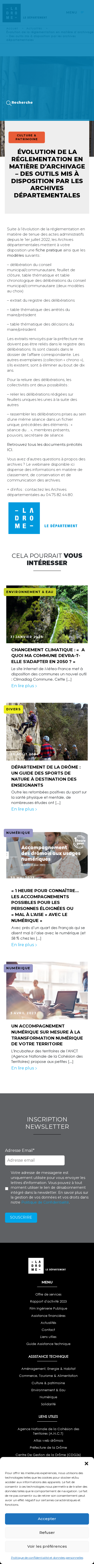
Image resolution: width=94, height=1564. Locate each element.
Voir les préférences (47, 1546)
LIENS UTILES (48, 1416)
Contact (48, 1330)
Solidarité (48, 1404)
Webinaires (21, 64)
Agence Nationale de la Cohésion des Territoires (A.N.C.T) (48, 1431)
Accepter (47, 1518)
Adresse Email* (20, 1150)
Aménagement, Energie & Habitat (48, 1369)
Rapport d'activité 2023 (48, 1301)
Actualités (48, 1323)
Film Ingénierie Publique (48, 1308)
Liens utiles (48, 1337)
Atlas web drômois (48, 1440)
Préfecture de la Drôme (48, 1447)
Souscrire (21, 1217)
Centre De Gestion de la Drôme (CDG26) (48, 1455)
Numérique (48, 1397)
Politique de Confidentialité (45, 1202)
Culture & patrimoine (48, 1383)
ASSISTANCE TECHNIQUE (48, 1356)
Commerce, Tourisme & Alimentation (48, 1376)
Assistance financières (48, 1316)
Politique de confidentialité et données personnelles (47, 1557)
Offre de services (48, 1294)
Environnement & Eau (48, 1390)
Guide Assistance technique (48, 1344)
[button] (86, 1463)
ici (72, 464)
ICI (9, 449)
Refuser (47, 1532)
